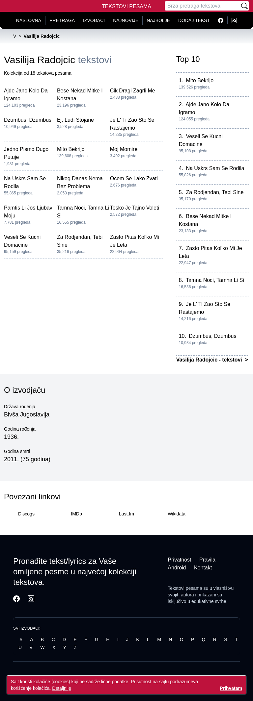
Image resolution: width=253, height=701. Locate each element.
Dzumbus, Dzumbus (27, 120)
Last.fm (126, 513)
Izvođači (94, 20)
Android (177, 567)
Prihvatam (231, 688)
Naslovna (28, 20)
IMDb (76, 513)
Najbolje (158, 20)
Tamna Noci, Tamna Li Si (215, 280)
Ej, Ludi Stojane (75, 120)
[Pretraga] (202, 6)
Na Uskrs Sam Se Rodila (215, 168)
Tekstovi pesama (185, 588)
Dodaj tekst (194, 20)
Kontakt (203, 567)
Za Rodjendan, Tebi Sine (214, 192)
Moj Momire (124, 149)
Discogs (26, 513)
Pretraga (62, 20)
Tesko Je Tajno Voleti (134, 208)
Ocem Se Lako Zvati (134, 178)
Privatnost (179, 560)
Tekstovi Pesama (126, 6)
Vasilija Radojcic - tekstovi (210, 360)
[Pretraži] (244, 6)
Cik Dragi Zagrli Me (132, 90)
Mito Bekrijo (71, 149)
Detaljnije (61, 688)
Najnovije (125, 20)
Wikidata (176, 513)
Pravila (207, 560)
